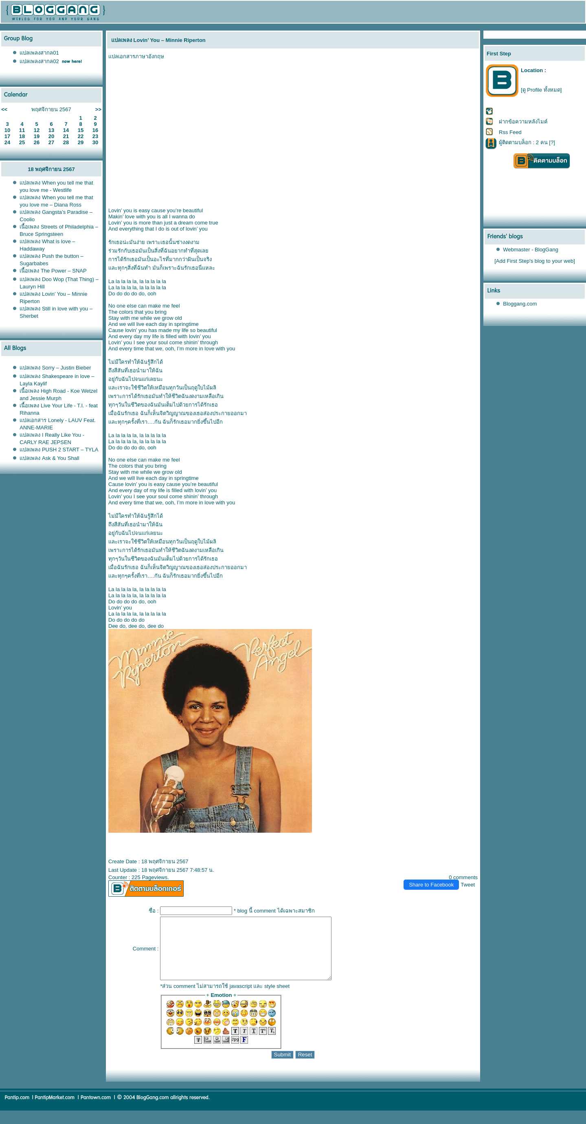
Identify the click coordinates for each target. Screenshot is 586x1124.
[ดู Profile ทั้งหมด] (541, 90)
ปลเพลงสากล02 (39, 61)
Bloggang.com (520, 304)
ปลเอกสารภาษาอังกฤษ (136, 56)
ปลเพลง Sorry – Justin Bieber (55, 368)
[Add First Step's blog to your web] (534, 261)
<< (4, 109)
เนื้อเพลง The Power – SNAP (53, 271)
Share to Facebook (431, 885)
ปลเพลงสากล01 (39, 53)
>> (98, 109)
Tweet (468, 885)
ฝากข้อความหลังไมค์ (523, 122)
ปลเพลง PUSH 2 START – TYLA (59, 450)
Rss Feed (510, 132)
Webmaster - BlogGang (530, 249)
